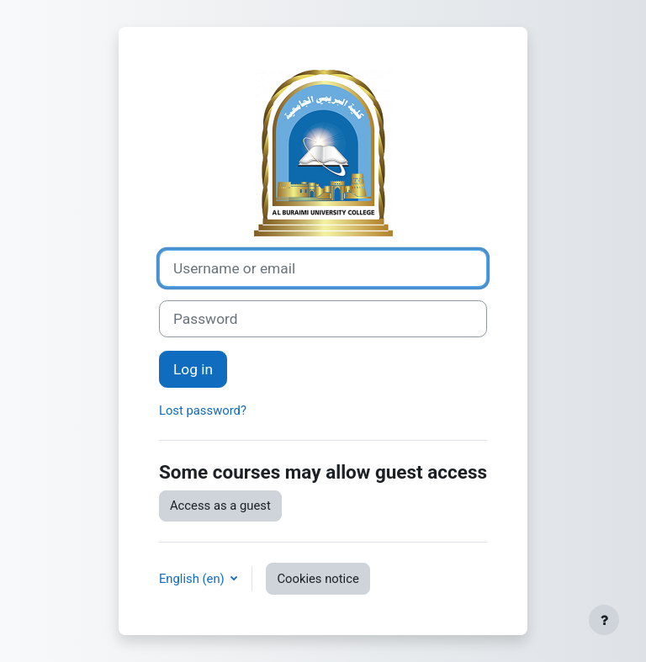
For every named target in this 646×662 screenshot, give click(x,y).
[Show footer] (604, 620)
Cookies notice (317, 578)
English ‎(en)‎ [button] (193, 578)
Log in (193, 369)
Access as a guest (220, 505)
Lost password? (202, 410)
